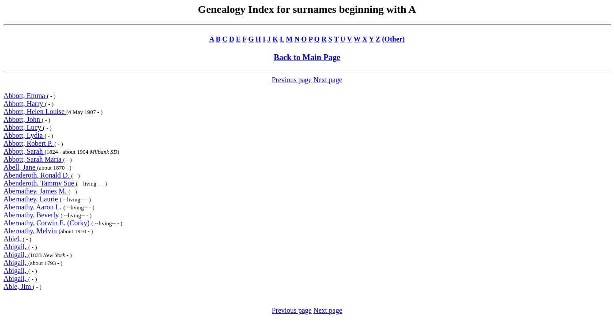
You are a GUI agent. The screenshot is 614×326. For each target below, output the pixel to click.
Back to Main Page (307, 57)
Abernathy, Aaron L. (33, 207)
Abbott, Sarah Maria (33, 159)
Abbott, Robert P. (29, 143)
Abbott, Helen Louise (35, 111)
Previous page (292, 79)
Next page (327, 79)
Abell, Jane (20, 167)
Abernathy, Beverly (32, 215)
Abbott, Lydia (24, 135)
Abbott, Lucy (23, 127)
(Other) (393, 39)
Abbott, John (23, 119)
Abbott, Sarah (24, 151)
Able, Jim (18, 286)
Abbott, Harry (24, 103)
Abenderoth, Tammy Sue (40, 183)
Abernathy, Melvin (31, 231)
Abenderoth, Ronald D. (37, 175)
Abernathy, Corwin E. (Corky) (47, 223)
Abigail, (16, 246)
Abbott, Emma (25, 95)
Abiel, (13, 239)
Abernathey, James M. (36, 191)
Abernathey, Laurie (32, 199)
